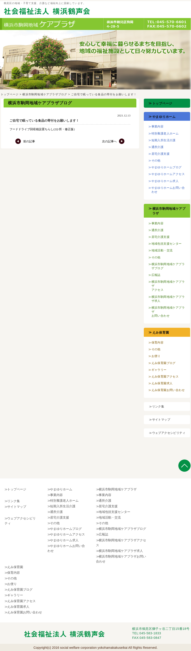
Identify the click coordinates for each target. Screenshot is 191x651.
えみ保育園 (160, 332)
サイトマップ (161, 419)
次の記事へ (113, 141)
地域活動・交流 (162, 250)
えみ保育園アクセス (165, 376)
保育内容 (157, 342)
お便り (156, 356)
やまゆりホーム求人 (165, 181)
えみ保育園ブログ (163, 363)
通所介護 (157, 147)
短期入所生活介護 (163, 140)
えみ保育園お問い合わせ (168, 390)
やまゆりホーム (164, 116)
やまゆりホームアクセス (168, 174)
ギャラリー (159, 369)
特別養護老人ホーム (165, 133)
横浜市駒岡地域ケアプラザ (118, 489)
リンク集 (158, 406)
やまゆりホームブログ (166, 167)
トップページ (10, 94)
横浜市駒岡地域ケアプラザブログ (44, 94)
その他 (156, 160)
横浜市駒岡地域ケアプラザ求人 (121, 551)
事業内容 (157, 126)
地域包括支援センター (166, 243)
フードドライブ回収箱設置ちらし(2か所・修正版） (43, 129)
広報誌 (156, 275)
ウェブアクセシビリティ (168, 433)
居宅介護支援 (160, 153)
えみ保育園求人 (162, 383)
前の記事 (25, 141)
